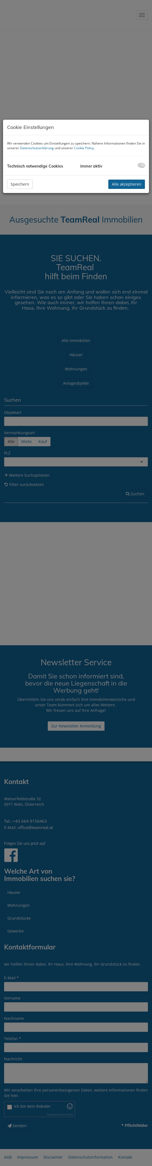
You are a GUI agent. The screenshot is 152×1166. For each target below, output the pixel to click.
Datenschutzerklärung (37, 148)
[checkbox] (141, 165)
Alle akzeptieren (126, 184)
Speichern (20, 184)
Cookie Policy (84, 148)
